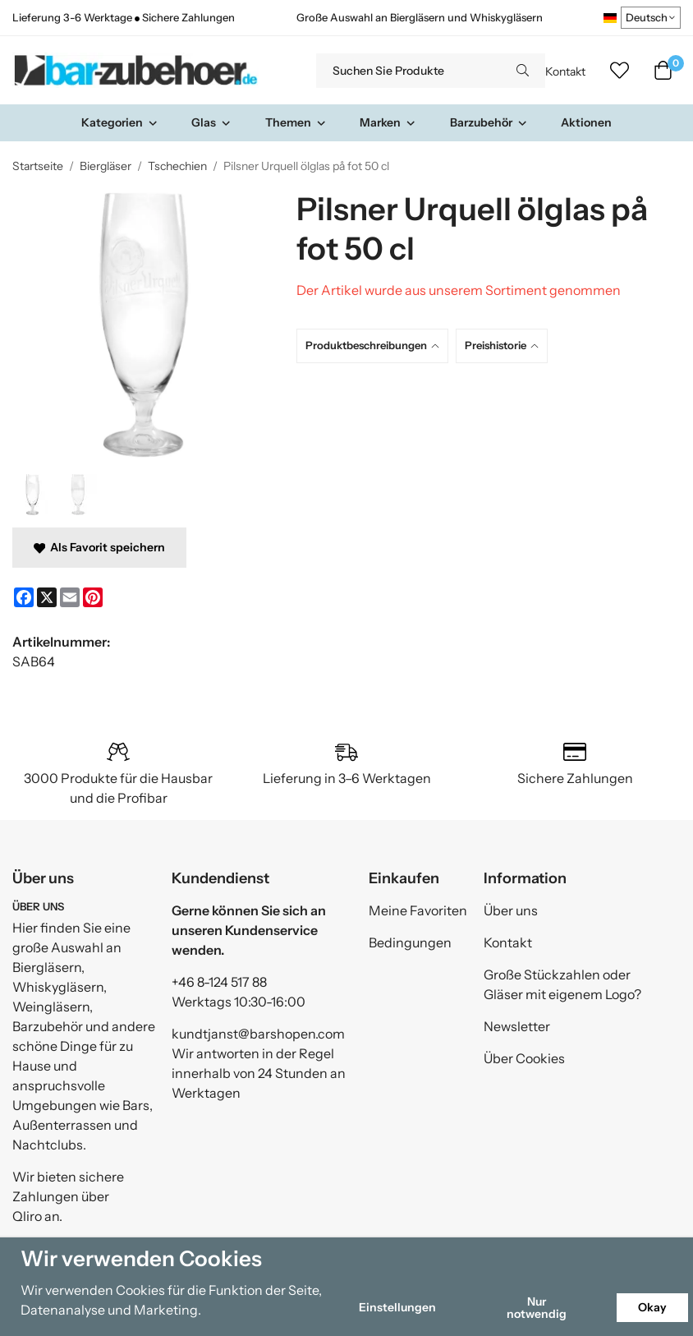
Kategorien (119, 122)
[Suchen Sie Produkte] (408, 70)
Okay (652, 1307)
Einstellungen (397, 1307)
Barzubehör (489, 122)
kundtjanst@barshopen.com (258, 1033)
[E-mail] (69, 597)
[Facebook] (23, 597)
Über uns (511, 910)
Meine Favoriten (418, 910)
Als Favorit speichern (99, 547)
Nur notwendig (537, 1307)
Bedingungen (410, 942)
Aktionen (586, 122)
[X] (46, 597)
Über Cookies (524, 1058)
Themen (296, 122)
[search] (522, 70)
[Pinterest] (92, 597)
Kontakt (565, 71)
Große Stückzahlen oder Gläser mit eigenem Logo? (562, 984)
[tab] (376, 345)
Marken (388, 122)
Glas (211, 122)
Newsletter (517, 1026)
